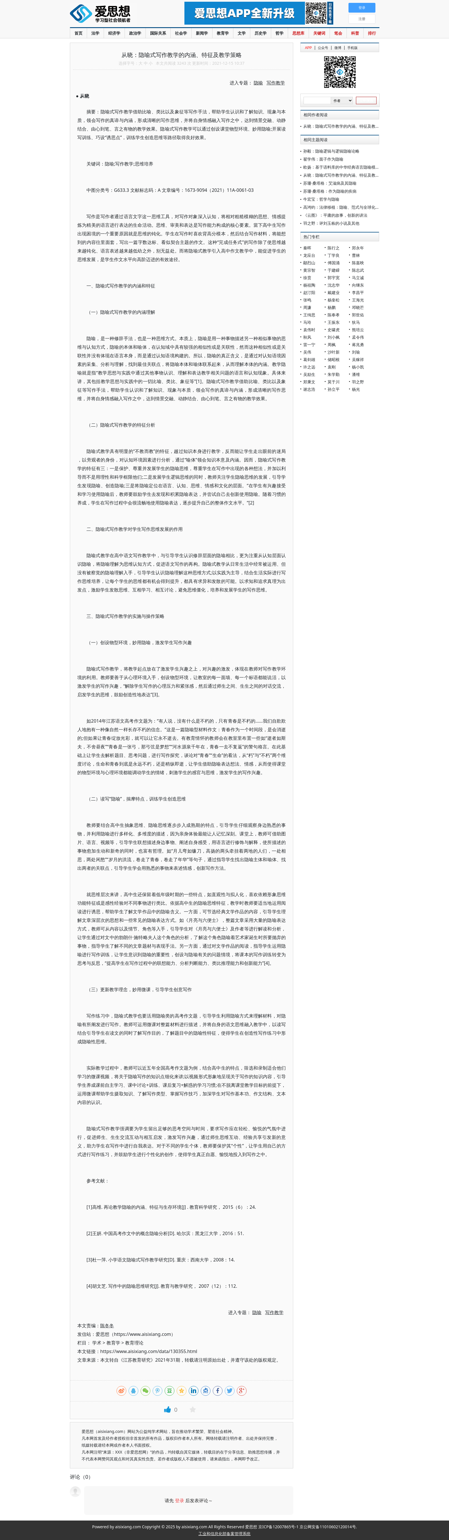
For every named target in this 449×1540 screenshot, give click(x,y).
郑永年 (358, 248)
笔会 (338, 33)
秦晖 (307, 248)
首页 (78, 33)
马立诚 (358, 277)
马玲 (307, 322)
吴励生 (309, 374)
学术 (96, 1343)
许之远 (309, 367)
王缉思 (309, 315)
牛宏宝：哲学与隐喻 (321, 199)
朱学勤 (334, 374)
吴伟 (307, 352)
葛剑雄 (309, 359)
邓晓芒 (358, 307)
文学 (242, 33)
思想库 (298, 33)
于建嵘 (334, 270)
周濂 (307, 307)
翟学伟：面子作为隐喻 (323, 159)
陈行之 (334, 248)
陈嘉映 (358, 262)
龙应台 (309, 255)
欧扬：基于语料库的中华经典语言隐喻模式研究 (345, 167)
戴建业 (334, 292)
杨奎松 (334, 300)
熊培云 (358, 329)
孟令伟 (358, 337)
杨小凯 (358, 367)
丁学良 (334, 255)
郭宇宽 (334, 277)
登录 (179, 1500)
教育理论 (134, 1343)
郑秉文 (309, 381)
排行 (372, 33)
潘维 (356, 374)
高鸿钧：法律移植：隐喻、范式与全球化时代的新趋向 (351, 207)
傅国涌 (334, 262)
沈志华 (334, 285)
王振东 (334, 322)
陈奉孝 (334, 315)
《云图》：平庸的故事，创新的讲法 (335, 215)
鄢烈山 (309, 262)
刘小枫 (334, 337)
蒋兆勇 (358, 344)
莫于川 (334, 381)
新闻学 (202, 33)
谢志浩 (309, 389)
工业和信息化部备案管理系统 (224, 1533)
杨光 (356, 389)
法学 (95, 33)
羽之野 (358, 381)
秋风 (307, 337)
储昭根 (334, 359)
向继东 (358, 285)
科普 (355, 33)
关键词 (319, 33)
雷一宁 (309, 344)
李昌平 (358, 292)
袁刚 (332, 367)
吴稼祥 (358, 359)
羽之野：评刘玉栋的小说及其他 (331, 223)
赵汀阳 (309, 292)
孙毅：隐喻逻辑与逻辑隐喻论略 (331, 151)
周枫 (332, 344)
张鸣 (307, 300)
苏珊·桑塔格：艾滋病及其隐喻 (330, 183)
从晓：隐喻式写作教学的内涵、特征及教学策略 (345, 126)
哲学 (279, 33)
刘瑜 (356, 352)
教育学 (223, 33)
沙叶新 (334, 352)
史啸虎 (334, 329)
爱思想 (115, 14)
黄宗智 (309, 270)
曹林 (356, 255)
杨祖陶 (309, 285)
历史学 (261, 33)
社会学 (181, 33)
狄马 (356, 322)
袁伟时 (309, 329)
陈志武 (358, 270)
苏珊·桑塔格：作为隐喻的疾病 (330, 191)
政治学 (135, 33)
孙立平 (334, 389)
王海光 (358, 300)
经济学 (114, 33)
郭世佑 (358, 315)
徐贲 (307, 277)
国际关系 (158, 33)
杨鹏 (332, 307)
